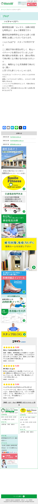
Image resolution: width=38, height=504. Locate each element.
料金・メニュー (24, 478)
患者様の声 (33, 484)
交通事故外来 (33, 472)
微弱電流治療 (24, 472)
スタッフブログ (14, 484)
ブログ (8, 9)
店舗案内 (32, 477)
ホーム (3, 9)
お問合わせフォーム (4, 491)
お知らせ (23, 484)
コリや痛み (14, 471)
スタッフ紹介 (4, 484)
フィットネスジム (14, 478)
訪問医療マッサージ (4, 478)
